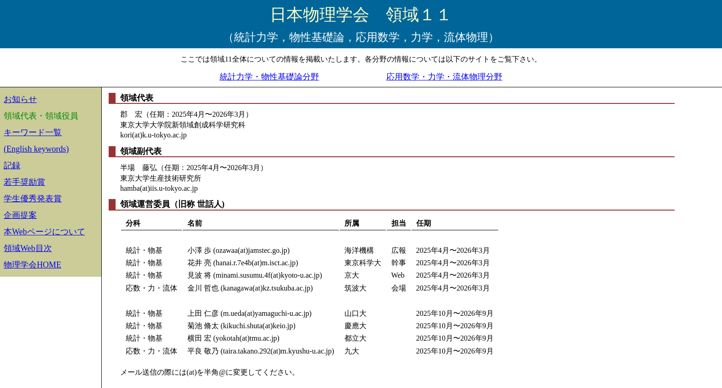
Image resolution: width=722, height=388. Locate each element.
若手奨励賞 (24, 182)
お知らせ (20, 99)
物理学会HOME (32, 264)
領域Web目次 (28, 248)
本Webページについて (44, 231)
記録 (12, 165)
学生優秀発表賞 (33, 198)
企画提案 (20, 215)
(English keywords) (36, 149)
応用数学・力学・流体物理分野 (444, 76)
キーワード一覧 (33, 132)
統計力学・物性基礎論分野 (269, 76)
